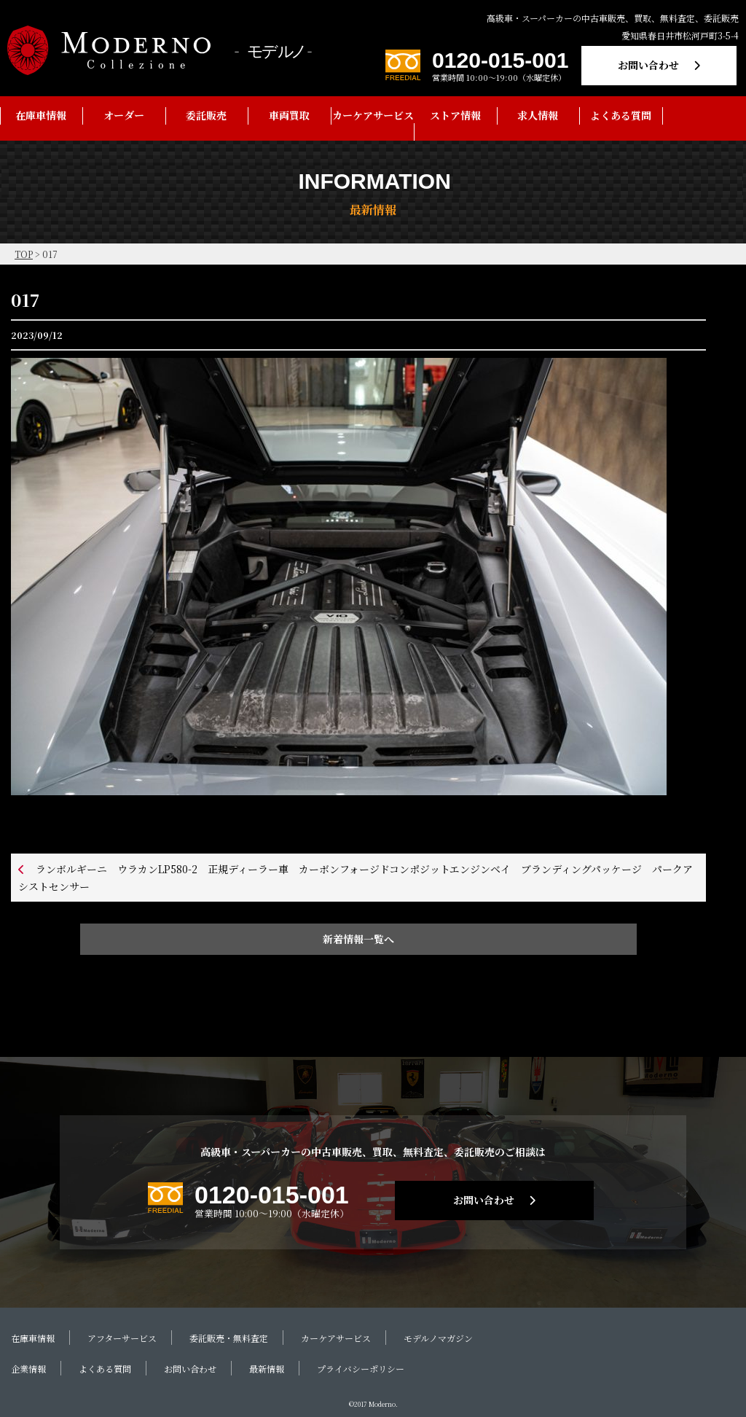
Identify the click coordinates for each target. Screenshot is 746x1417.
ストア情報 (455, 115)
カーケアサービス (373, 115)
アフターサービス (122, 1338)
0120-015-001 (500, 60)
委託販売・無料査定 (228, 1338)
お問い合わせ (648, 65)
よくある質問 (620, 115)
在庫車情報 (40, 115)
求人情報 (537, 115)
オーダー (123, 115)
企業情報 (28, 1368)
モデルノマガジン (438, 1338)
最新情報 (266, 1368)
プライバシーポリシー (360, 1368)
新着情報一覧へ (358, 939)
